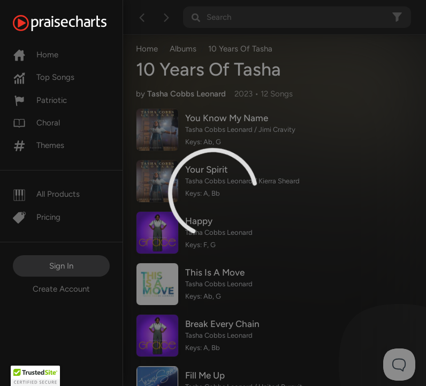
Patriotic (40, 100)
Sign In (61, 266)
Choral (36, 123)
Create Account (61, 289)
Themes (38, 145)
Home (35, 55)
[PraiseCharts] (73, 23)
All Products (46, 194)
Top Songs (43, 77)
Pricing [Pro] (36, 217)
